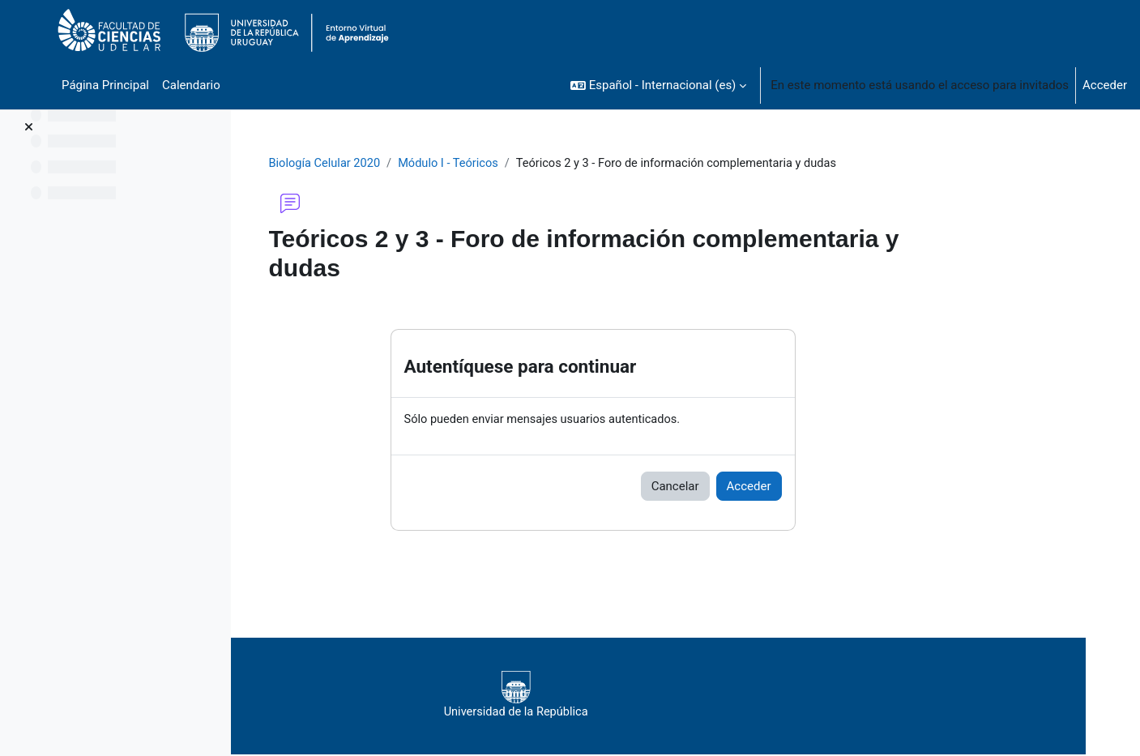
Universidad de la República (672, 696)
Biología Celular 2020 (405, 163)
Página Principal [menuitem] (105, 85)
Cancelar (755, 487)
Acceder (1104, 85)
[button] (658, 85)
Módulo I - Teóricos (532, 163)
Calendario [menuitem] (191, 85)
